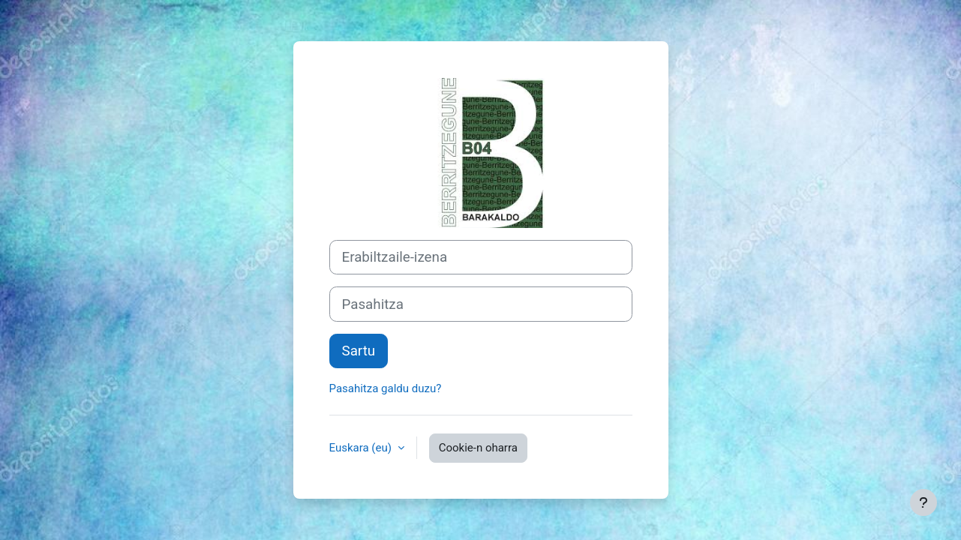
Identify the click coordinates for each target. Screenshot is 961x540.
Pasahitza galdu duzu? (385, 388)
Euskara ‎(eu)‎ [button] (362, 447)
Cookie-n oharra (478, 447)
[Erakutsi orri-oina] (923, 502)
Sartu (359, 351)
